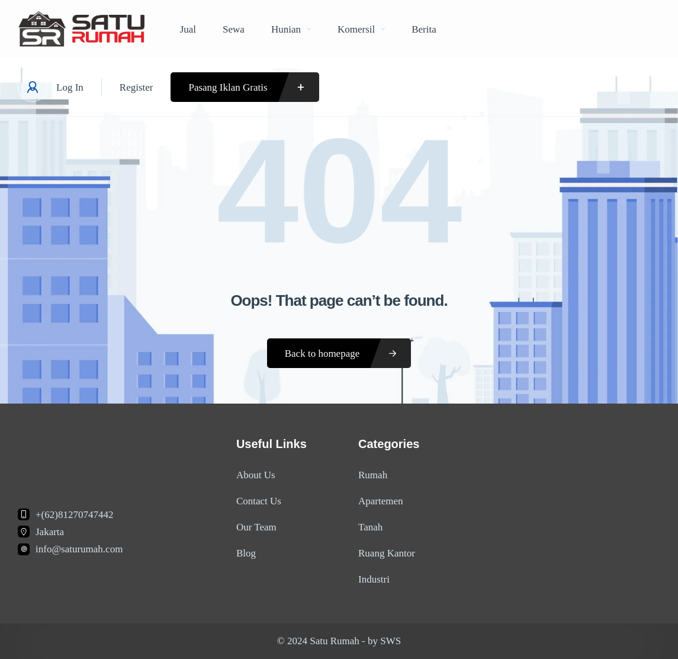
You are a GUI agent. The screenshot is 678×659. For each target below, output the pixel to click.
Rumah (372, 475)
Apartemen (380, 501)
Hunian (291, 29)
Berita (424, 29)
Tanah (370, 527)
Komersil (361, 29)
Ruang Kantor (386, 553)
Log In (69, 87)
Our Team (256, 527)
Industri (374, 579)
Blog (246, 553)
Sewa (234, 29)
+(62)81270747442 (74, 514)
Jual (188, 29)
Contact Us (258, 501)
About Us (255, 475)
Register (136, 87)
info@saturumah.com (79, 549)
